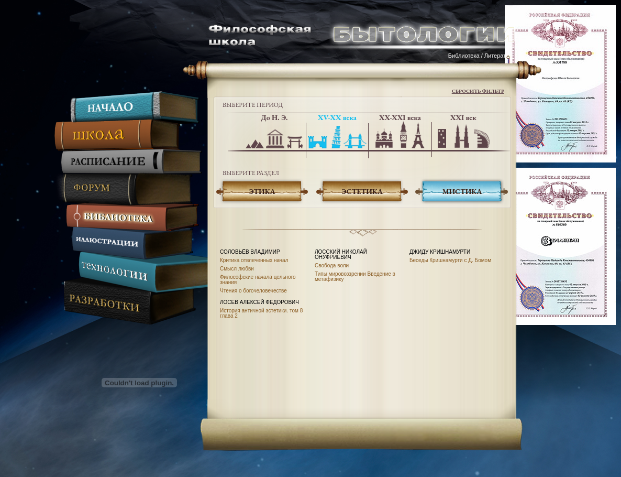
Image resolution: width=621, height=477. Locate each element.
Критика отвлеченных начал (254, 260)
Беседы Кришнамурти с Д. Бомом (450, 260)
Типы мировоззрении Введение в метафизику (355, 276)
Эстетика (362, 191)
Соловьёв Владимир (250, 252)
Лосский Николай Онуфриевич (341, 254)
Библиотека (464, 55)
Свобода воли (332, 265)
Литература (499, 55)
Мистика (462, 191)
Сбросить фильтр (478, 91)
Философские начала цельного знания (258, 279)
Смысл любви (237, 269)
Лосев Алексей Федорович (259, 302)
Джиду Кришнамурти (439, 252)
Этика (262, 191)
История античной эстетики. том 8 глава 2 (261, 313)
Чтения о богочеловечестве (253, 291)
